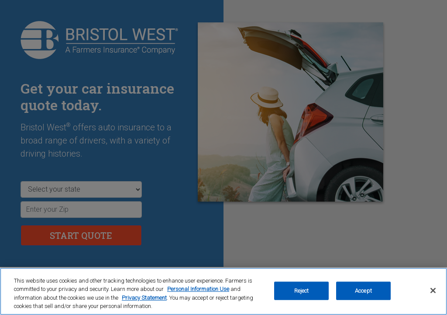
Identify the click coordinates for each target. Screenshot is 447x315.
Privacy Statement (144, 297)
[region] (223, 291)
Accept (363, 290)
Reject (301, 290)
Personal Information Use (198, 289)
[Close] (433, 290)
